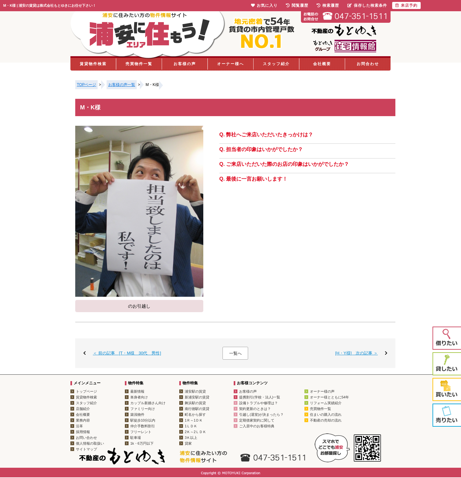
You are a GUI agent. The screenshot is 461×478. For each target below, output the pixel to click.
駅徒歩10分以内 (142, 420)
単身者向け (139, 397)
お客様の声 (185, 64)
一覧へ (235, 353)
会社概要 (322, 64)
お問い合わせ (86, 438)
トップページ (86, 391)
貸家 (188, 443)
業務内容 (83, 420)
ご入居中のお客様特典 (256, 426)
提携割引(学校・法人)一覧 (259, 397)
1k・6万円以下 (142, 443)
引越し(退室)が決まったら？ (261, 414)
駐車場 (135, 438)
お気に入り (264, 5)
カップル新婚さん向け (148, 403)
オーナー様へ (230, 64)
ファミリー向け (142, 409)
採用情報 (83, 432)
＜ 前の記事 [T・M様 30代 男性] (127, 353)
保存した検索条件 (367, 5)
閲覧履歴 (297, 5)
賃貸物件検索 (93, 64)
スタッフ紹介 (276, 64)
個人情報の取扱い (90, 443)
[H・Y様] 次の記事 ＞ (356, 353)
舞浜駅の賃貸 (195, 403)
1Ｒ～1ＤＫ (194, 420)
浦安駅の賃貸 (195, 391)
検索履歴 (328, 5)
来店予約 (406, 5)
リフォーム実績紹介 (326, 403)
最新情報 (137, 391)
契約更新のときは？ (255, 409)
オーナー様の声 (322, 391)
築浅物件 (137, 414)
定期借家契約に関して (256, 420)
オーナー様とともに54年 (329, 397)
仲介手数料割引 (142, 426)
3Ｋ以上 (191, 438)
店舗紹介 (83, 409)
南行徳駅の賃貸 (197, 409)
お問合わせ (368, 64)
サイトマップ (86, 449)
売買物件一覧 (138, 64)
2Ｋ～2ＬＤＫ (195, 432)
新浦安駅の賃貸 (197, 397)
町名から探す (195, 414)
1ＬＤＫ (191, 426)
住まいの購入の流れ (326, 414)
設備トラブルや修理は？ (258, 403)
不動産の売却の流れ (326, 420)
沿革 (79, 426)
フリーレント (140, 432)
